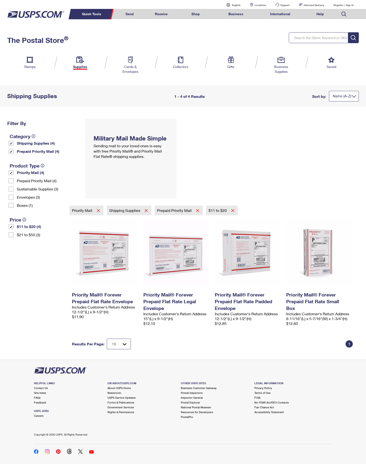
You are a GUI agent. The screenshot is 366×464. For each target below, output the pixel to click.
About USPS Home (119, 388)
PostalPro (187, 416)
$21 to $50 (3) (28, 234)
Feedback (40, 402)
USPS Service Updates (121, 397)
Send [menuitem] (130, 14)
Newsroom (114, 392)
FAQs (37, 397)
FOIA (257, 397)
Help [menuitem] (320, 14)
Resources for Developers (197, 412)
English (231, 5)
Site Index (40, 392)
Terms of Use (262, 392)
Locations (260, 5)
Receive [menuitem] (161, 14)
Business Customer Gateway (199, 388)
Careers (39, 415)
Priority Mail (82, 210)
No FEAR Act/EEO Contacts (271, 402)
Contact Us (41, 388)
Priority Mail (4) (30, 172)
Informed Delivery (314, 5)
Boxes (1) (25, 205)
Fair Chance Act (264, 407)
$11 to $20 (218, 210)
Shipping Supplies (125, 210)
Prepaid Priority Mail (175, 210)
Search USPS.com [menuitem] (344, 14)
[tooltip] (33, 136)
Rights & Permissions (120, 412)
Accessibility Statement (269, 412)
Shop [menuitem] (195, 14)
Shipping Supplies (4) (36, 143)
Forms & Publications (120, 402)
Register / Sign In (344, 5)
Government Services (120, 407)
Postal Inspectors (192, 392)
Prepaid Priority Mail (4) (38, 151)
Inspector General (192, 397)
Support (285, 5)
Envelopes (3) (28, 197)
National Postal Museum (196, 407)
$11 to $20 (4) (29, 226)
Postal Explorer (190, 402)
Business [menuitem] (235, 14)
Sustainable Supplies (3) (37, 189)
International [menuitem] (280, 14)
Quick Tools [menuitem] (91, 14)
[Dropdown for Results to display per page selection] (119, 344)
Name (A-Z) (342, 96)
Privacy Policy (263, 388)
